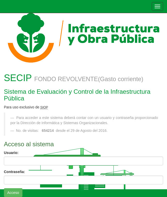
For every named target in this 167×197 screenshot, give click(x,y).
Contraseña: (14, 172)
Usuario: (11, 153)
